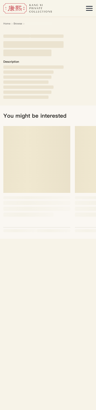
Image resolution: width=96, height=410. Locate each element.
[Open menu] (89, 8)
